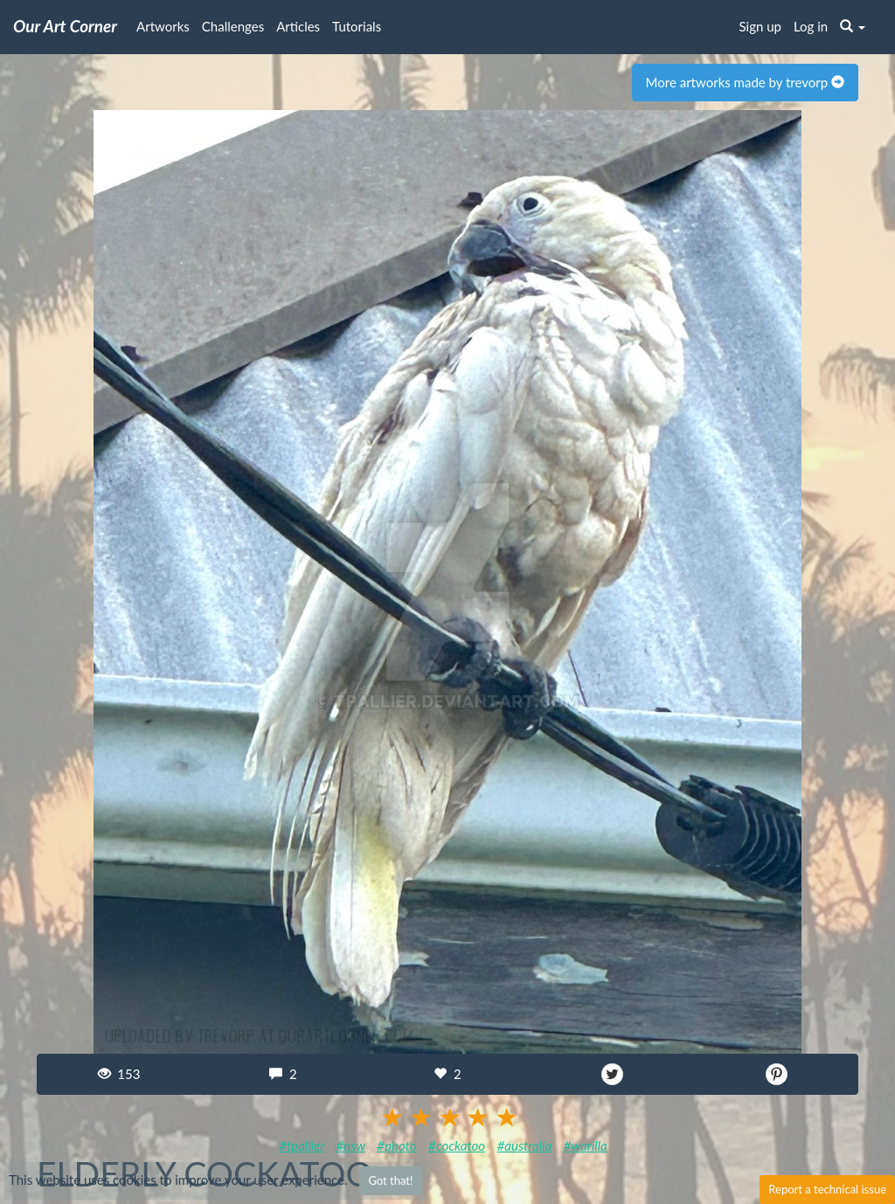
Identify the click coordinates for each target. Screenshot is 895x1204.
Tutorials (356, 26)
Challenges (233, 26)
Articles (298, 26)
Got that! (390, 1180)
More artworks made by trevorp (745, 82)
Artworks (163, 26)
